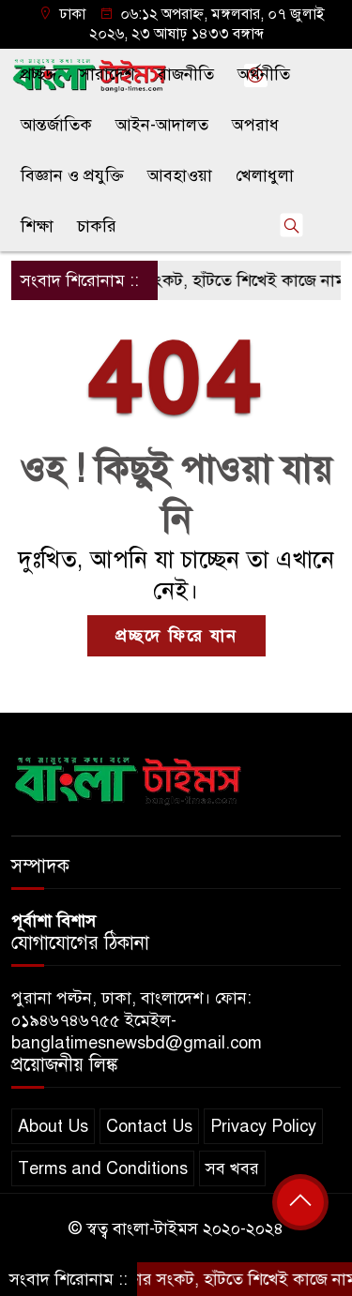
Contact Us (149, 1126)
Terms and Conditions (103, 1168)
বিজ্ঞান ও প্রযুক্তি (72, 175)
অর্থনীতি (263, 74)
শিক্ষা (37, 226)
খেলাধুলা (265, 175)
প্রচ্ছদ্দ (38, 74)
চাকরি (96, 226)
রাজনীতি (186, 74)
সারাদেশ (107, 74)
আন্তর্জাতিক (56, 124)
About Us (53, 1126)
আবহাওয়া (179, 175)
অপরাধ (255, 124)
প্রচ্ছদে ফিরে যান (176, 635)
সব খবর (232, 1168)
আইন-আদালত (161, 124)
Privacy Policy (263, 1126)
